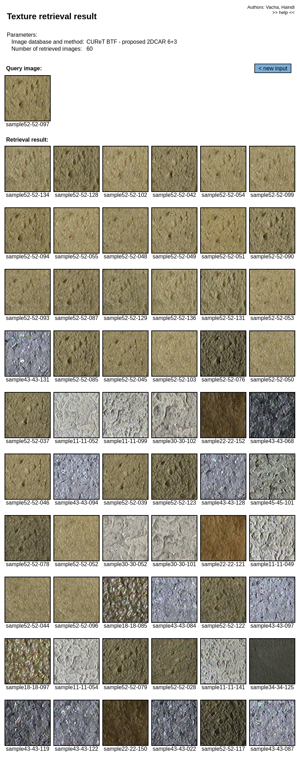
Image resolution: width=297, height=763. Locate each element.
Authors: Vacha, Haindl (271, 7)
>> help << (283, 12)
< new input (273, 68)
